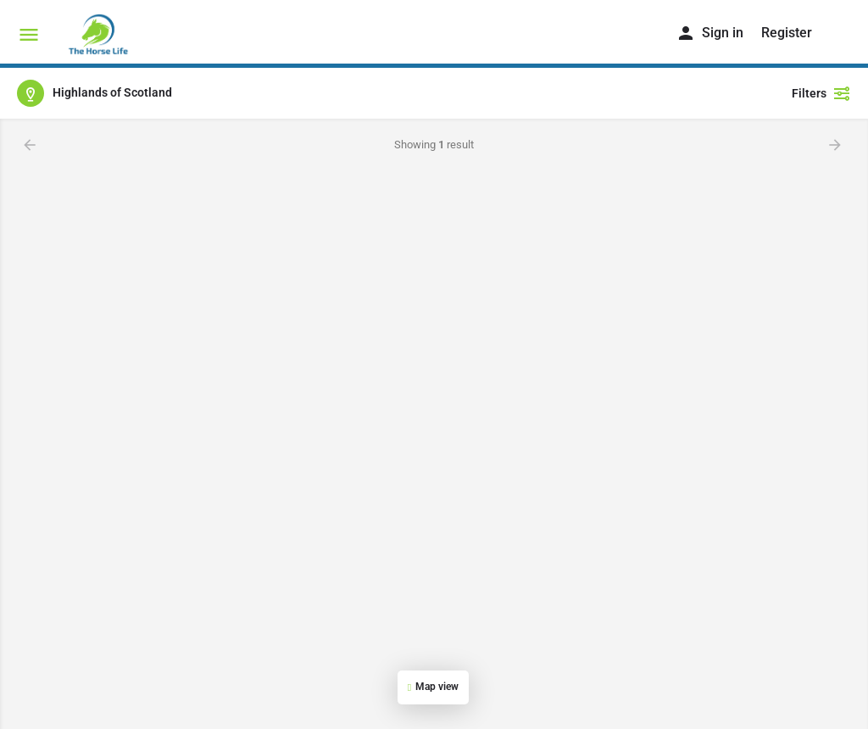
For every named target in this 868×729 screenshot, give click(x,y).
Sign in (722, 33)
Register (786, 33)
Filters (821, 93)
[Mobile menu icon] (29, 34)
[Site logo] (100, 34)
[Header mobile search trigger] (840, 33)
